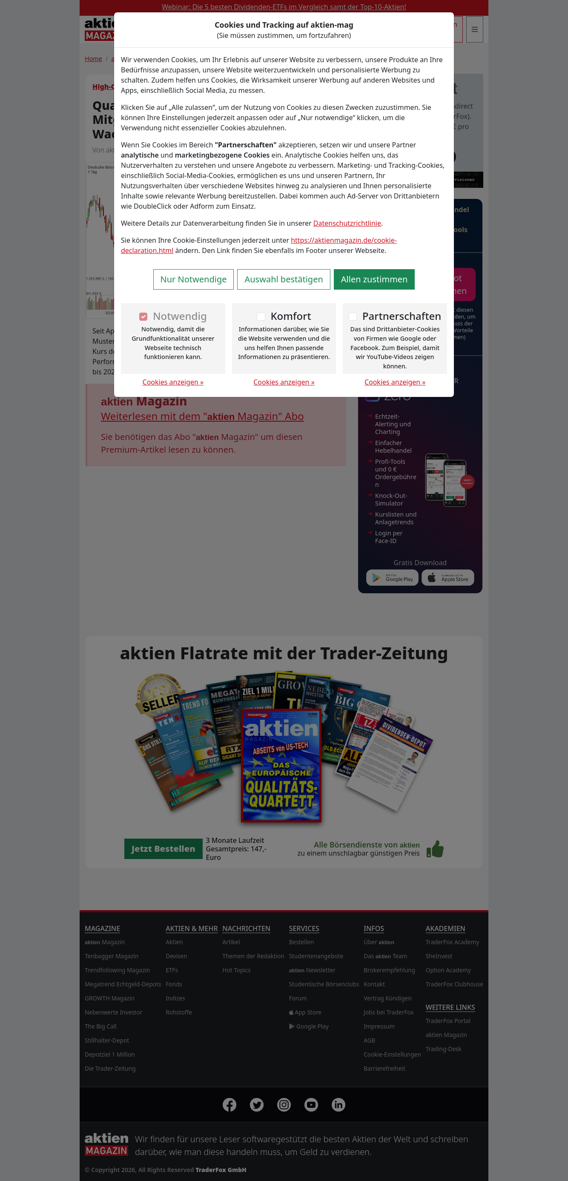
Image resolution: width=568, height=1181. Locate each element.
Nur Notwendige (194, 279)
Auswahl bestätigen (283, 279)
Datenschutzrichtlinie (347, 223)
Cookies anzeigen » (173, 382)
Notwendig (180, 316)
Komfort (290, 316)
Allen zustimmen (374, 279)
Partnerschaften (402, 316)
